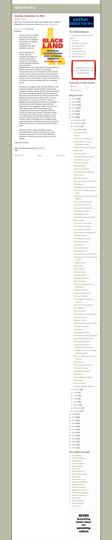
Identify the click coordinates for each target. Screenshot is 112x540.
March (76, 405)
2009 (74, 442)
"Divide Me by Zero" (81, 214)
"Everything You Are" (81, 169)
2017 (74, 417)
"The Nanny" (78, 329)
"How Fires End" (79, 154)
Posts (74, 87)
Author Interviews (79, 54)
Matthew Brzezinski (79, 490)
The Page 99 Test (78, 46)
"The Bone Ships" (80, 236)
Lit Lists (75, 41)
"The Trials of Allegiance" (83, 139)
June (76, 396)
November (78, 123)
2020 (74, 114)
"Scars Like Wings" (81, 248)
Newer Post (18, 155)
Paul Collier (76, 498)
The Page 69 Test (78, 51)
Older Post (61, 155)
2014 (74, 426)
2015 (74, 423)
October (77, 126)
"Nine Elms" (78, 374)
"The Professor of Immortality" (85, 254)
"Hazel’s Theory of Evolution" (84, 147)
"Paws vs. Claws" (80, 320)
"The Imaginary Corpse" (82, 377)
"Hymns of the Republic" (83, 208)
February (77, 408)
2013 (74, 429)
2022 (74, 108)
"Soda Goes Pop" (80, 317)
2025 (74, 99)
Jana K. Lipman (78, 463)
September (78, 130)
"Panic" (76, 136)
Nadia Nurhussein (51, 24)
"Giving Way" (78, 151)
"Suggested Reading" (81, 371)
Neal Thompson (78, 501)
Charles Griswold (79, 487)
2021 (74, 111)
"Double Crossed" (80, 290)
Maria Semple (77, 466)
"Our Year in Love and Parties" (85, 181)
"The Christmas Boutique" (83, 157)
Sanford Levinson (79, 495)
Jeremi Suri (76, 506)
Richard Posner (78, 503)
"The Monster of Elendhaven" (84, 314)
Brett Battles (77, 461)
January (77, 411)
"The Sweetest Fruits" (82, 342)
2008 (74, 445)
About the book (20, 29)
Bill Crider (76, 477)
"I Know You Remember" (83, 202)
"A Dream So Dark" (80, 296)
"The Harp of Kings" (81, 368)
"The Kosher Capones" (82, 226)
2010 (74, 439)
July (76, 393)
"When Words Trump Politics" (85, 232)
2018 (74, 414)
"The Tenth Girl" (79, 311)
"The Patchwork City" (81, 332)
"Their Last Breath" (80, 163)
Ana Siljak (76, 469)
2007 (74, 448)
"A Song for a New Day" (82, 223)
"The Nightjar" (79, 308)
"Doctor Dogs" (79, 220)
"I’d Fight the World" (81, 326)
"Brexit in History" (80, 178)
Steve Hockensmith (79, 474)
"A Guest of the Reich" (82, 293)
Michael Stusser (78, 485)
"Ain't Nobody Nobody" (82, 229)
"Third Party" (78, 184)
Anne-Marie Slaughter (80, 493)
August (77, 389)
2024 (74, 102)
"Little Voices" (79, 245)
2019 (74, 117)
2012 (74, 432)
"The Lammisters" (80, 133)
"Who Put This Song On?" (83, 305)
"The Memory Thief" (81, 242)
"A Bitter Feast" (79, 263)
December (78, 120)
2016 (74, 420)
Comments (76, 90)
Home (40, 155)
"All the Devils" (79, 269)
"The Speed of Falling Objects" (85, 187)
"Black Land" (20, 19)
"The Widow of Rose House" (84, 217)
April (76, 402)
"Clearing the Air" (80, 251)
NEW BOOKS (25, 8)
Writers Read (77, 49)
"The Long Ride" (79, 275)
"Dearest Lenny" (79, 272)
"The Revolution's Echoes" (83, 172)
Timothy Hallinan (78, 458)
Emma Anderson (78, 471)
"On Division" (78, 362)
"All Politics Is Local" (81, 160)
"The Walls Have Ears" (82, 239)
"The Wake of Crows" (81, 211)
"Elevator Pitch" (79, 383)
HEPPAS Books (78, 57)
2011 (74, 436)
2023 (74, 105)
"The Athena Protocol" (82, 205)
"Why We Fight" (79, 166)
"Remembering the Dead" (83, 339)
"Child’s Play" (78, 175)
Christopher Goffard (80, 482)
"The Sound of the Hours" (83, 365)
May (75, 399)
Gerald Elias (76, 456)
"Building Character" (81, 278)
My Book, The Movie (80, 43)
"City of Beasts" (79, 281)
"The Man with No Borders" (84, 386)
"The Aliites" (78, 380)
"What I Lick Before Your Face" (85, 323)
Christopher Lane (79, 479)
